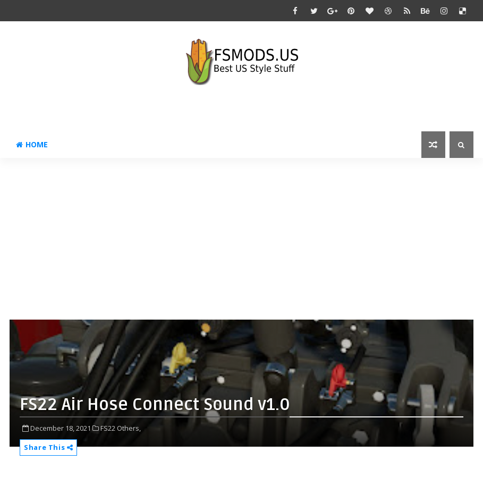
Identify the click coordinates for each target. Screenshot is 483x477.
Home (32, 144)
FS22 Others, (120, 428)
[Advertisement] (246, 243)
